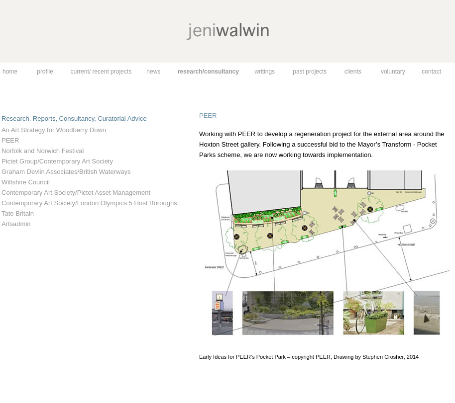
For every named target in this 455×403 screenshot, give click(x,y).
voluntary (393, 71)
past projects (310, 71)
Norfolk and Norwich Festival (42, 151)
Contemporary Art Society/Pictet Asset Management (75, 192)
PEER (10, 140)
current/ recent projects (100, 71)
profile (45, 71)
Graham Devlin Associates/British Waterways (66, 171)
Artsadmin (16, 224)
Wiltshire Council (25, 182)
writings (264, 71)
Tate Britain (17, 213)
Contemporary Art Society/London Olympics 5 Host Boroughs (89, 203)
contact (431, 71)
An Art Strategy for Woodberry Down (53, 130)
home (9, 71)
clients (352, 71)
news (153, 71)
